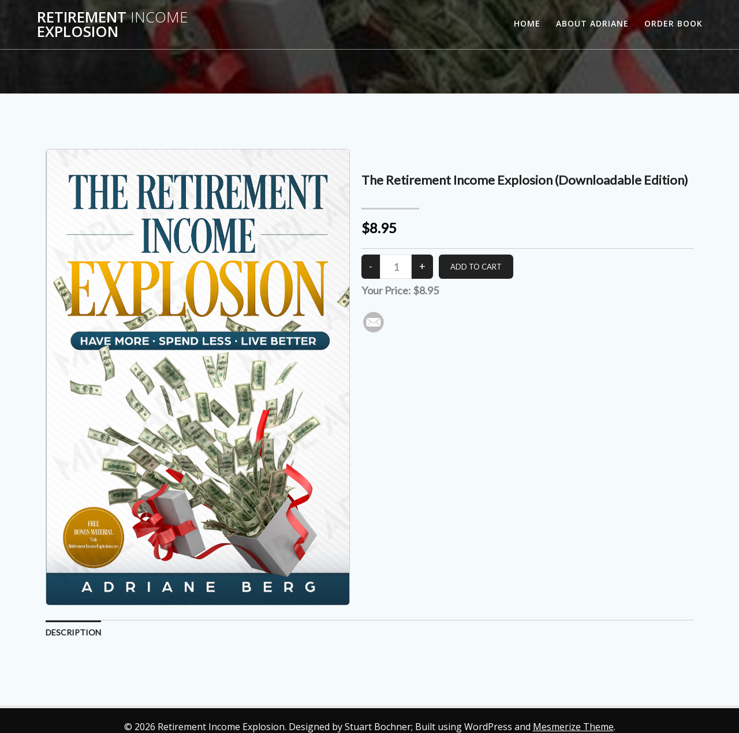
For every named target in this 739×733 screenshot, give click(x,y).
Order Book (673, 23)
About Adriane (592, 23)
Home (527, 23)
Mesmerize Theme (573, 726)
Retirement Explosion (112, 24)
